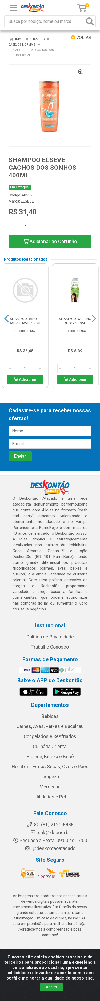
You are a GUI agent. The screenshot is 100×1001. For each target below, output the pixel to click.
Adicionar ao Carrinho (50, 241)
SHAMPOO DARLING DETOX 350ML (75, 320)
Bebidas (50, 716)
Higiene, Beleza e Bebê (50, 756)
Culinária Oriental (50, 746)
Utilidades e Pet (50, 796)
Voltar (81, 37)
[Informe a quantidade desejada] (26, 227)
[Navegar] (6, 318)
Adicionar (25, 379)
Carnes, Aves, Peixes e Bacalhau (50, 726)
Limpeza (50, 776)
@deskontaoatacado (50, 848)
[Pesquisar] (89, 21)
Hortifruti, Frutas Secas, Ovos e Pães (50, 766)
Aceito (51, 987)
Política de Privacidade (50, 637)
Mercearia (50, 786)
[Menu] (13, 8)
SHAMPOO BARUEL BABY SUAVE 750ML (25, 320)
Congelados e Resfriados (50, 736)
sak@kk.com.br (50, 832)
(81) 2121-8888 (50, 824)
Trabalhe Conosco (50, 647)
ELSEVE (27, 201)
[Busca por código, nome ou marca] (45, 21)
